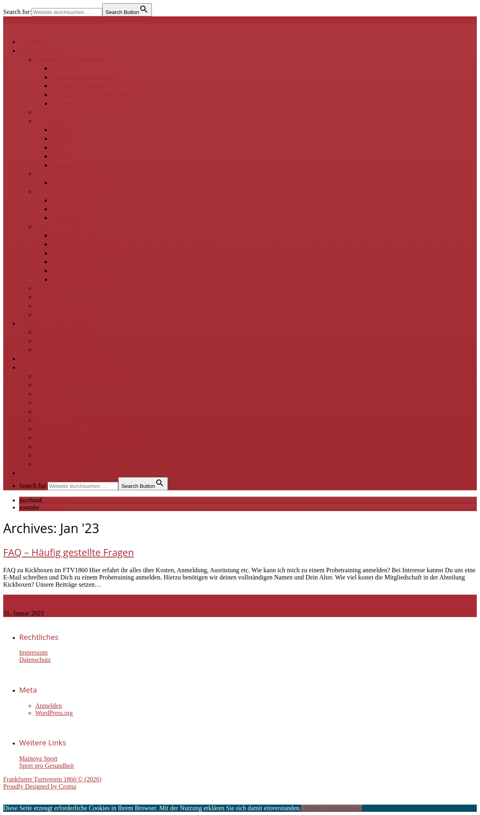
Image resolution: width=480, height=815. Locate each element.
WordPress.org (54, 712)
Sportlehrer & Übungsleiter (75, 428)
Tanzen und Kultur (62, 226)
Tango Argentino (75, 279)
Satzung (47, 393)
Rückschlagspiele (60, 191)
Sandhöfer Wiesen (62, 340)
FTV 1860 (32, 41)
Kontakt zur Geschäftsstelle (75, 376)
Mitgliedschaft (56, 402)
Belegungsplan (57, 349)
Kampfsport (52, 120)
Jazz (56, 252)
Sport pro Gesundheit (46, 765)
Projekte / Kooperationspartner (65, 358)
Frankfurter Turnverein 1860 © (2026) (52, 779)
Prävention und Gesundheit (92, 94)
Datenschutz (35, 659)
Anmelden (48, 705)
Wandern (65, 103)
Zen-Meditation (58, 305)
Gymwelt (64, 68)
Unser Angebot (41, 50)
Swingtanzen (70, 270)
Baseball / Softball (77, 182)
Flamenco (65, 235)
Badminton (67, 208)
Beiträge (47, 384)
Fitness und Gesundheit (70, 59)
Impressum (33, 652)
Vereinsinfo (52, 463)
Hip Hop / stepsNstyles (85, 244)
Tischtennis (68, 217)
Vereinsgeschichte (62, 446)
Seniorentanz (70, 261)
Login (27, 472)
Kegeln (45, 288)
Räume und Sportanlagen (57, 323)
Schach (45, 296)
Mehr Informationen (336, 808)
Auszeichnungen (59, 455)
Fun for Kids (53, 112)
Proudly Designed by (39, 786)
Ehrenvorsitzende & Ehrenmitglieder (89, 437)
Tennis (61, 200)
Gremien (48, 411)
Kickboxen (66, 164)
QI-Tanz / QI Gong (77, 85)
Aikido (60, 129)
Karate (61, 156)
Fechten (63, 138)
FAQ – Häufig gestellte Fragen (68, 552)
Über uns (32, 367)
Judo (58, 147)
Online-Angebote (60, 314)
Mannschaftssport (62, 173)
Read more (19, 599)
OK (305, 808)
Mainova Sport (38, 758)
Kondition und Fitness (83, 76)
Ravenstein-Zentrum (65, 332)
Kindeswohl (52, 419)
